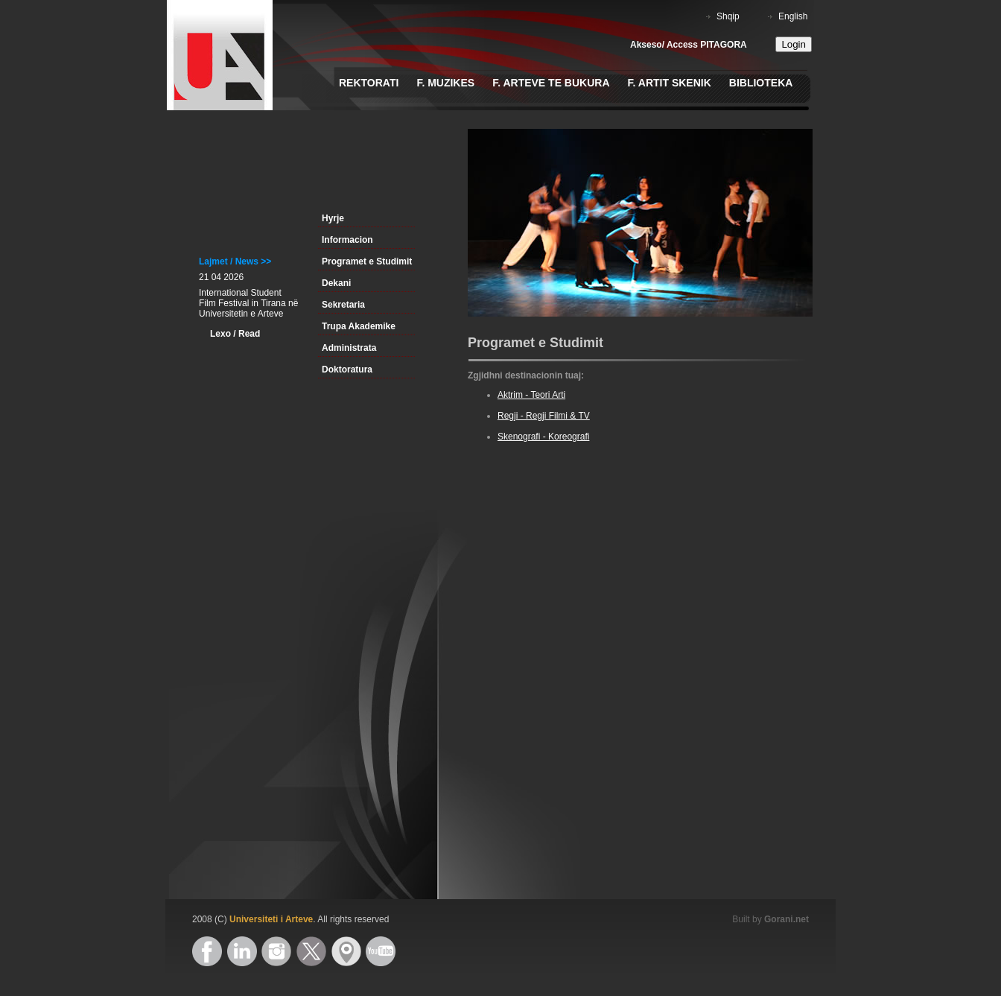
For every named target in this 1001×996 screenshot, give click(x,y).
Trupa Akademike (358, 326)
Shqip (728, 16)
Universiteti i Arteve (271, 919)
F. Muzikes (445, 83)
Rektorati (368, 83)
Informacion (347, 240)
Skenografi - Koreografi (543, 436)
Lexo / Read (235, 334)
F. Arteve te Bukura (550, 83)
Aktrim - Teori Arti (531, 395)
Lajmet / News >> (235, 261)
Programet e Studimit (367, 261)
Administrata (349, 348)
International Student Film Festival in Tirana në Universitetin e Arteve (248, 303)
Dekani (336, 283)
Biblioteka (761, 83)
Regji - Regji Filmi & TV (544, 415)
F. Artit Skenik (669, 83)
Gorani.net (786, 919)
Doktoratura (347, 369)
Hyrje (333, 218)
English (792, 16)
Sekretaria (343, 304)
